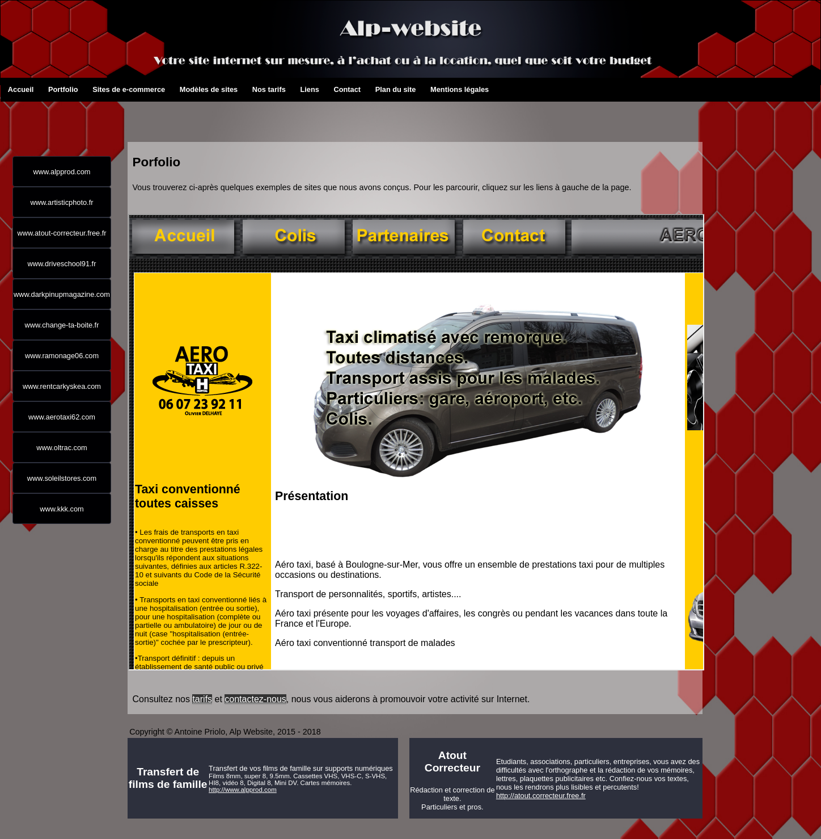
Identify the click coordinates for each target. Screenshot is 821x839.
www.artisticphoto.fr (62, 202)
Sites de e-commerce (96, 89)
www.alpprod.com (62, 171)
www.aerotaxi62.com (61, 417)
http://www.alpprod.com (243, 789)
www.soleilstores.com (61, 478)
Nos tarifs (256, 89)
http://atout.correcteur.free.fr (541, 795)
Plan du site (379, 89)
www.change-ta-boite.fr (62, 325)
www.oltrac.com (61, 447)
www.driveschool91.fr (62, 263)
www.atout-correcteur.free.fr (61, 233)
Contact (337, 89)
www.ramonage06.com (62, 355)
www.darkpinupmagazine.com (62, 294)
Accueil (12, 89)
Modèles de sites (184, 89)
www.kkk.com (62, 509)
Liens (303, 89)
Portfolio (52, 89)
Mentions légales (434, 89)
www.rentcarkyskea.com (62, 386)
